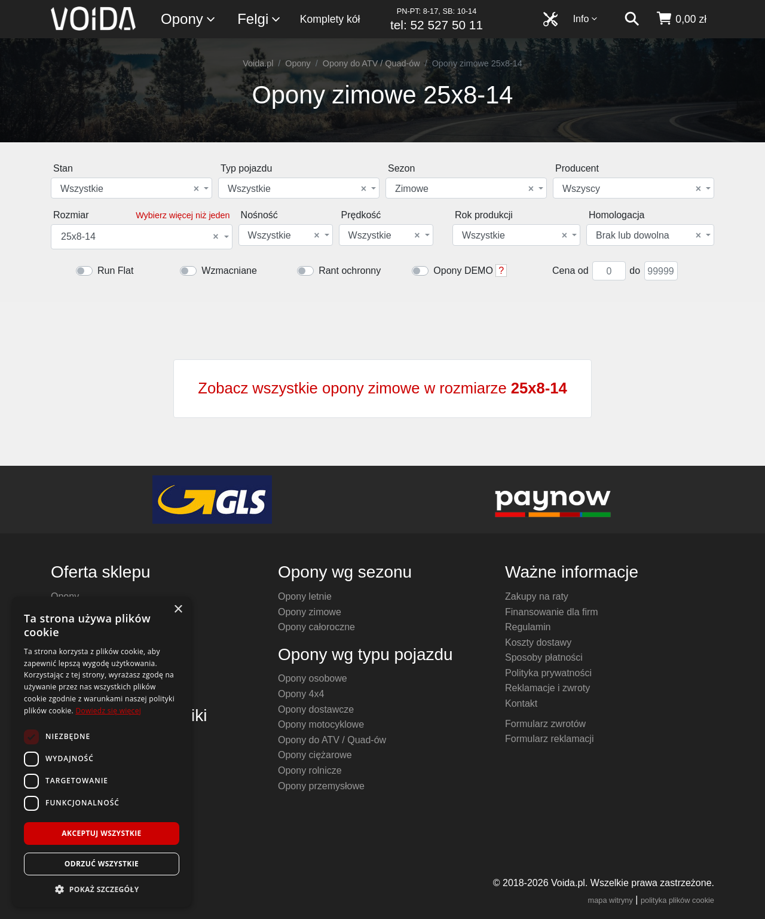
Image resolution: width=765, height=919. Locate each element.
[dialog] (101, 752)
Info (585, 19)
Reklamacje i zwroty (547, 688)
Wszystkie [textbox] (129, 189)
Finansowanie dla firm (551, 612)
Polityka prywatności (548, 673)
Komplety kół (330, 19)
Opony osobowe (312, 678)
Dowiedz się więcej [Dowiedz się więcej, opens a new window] (108, 711)
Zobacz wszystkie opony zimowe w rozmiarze (382, 388)
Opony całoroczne (316, 627)
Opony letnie (305, 596)
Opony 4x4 (301, 694)
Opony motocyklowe (321, 724)
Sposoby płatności (544, 657)
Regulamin (527, 627)
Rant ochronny (350, 270)
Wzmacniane (228, 270)
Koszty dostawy (538, 642)
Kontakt (521, 703)
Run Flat (115, 270)
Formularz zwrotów (545, 724)
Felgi (259, 19)
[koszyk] (681, 19)
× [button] (177, 609)
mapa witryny (610, 900)
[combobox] (131, 188)
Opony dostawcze (316, 709)
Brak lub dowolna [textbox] (648, 235)
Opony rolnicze (310, 770)
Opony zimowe (309, 612)
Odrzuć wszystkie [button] (102, 864)
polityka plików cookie (677, 900)
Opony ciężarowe (315, 755)
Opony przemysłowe (321, 786)
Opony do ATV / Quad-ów (371, 63)
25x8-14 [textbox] (140, 237)
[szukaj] (632, 19)
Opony (188, 19)
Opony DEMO (463, 270)
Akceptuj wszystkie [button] (101, 833)
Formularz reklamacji (549, 739)
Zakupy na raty (536, 596)
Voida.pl (258, 63)
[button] (101, 889)
